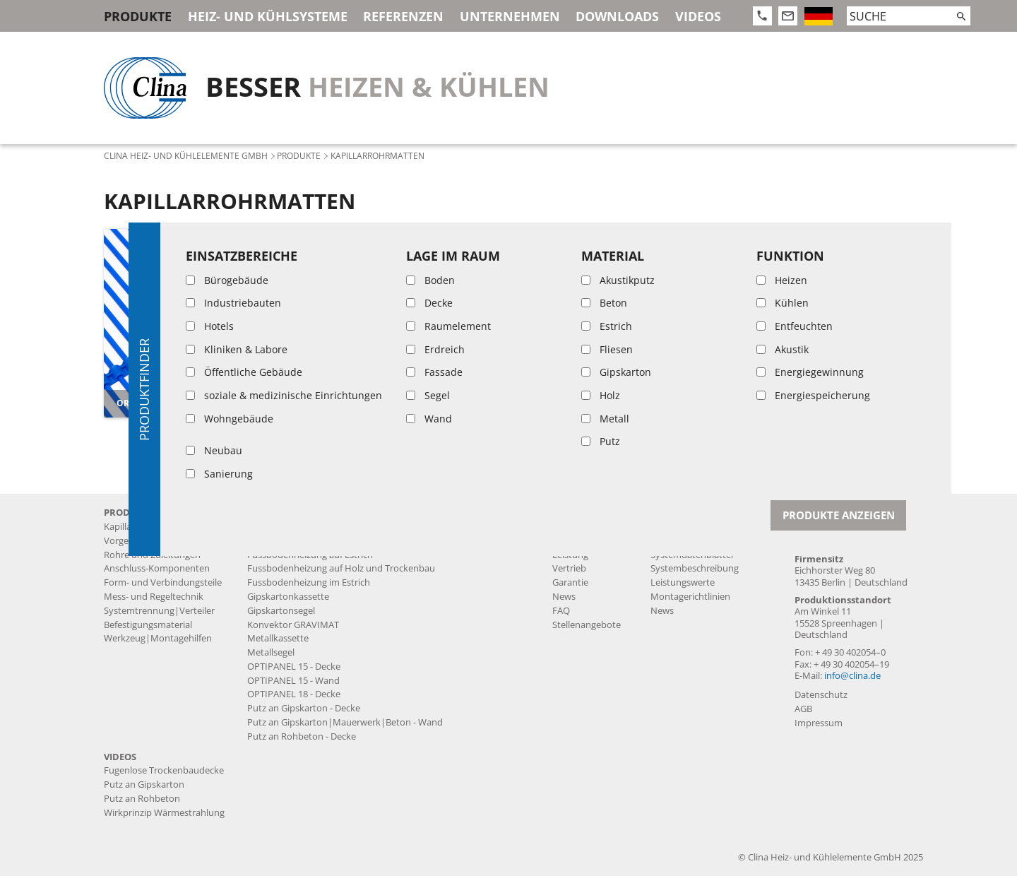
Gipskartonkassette (288, 597)
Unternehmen (510, 16)
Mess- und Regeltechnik (153, 597)
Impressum (819, 723)
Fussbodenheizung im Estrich (308, 582)
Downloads (617, 16)
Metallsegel (271, 652)
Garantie (570, 582)
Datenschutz (821, 695)
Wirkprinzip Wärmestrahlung (164, 813)
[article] (198, 323)
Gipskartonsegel (281, 611)
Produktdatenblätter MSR (704, 541)
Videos (698, 16)
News (564, 597)
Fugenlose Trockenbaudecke (307, 541)
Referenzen (403, 16)
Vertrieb (569, 568)
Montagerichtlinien (690, 597)
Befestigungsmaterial (148, 625)
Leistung (570, 555)
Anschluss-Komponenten (157, 568)
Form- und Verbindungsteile (163, 582)
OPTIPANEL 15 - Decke (293, 667)
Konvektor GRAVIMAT (293, 625)
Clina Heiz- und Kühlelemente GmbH (186, 155)
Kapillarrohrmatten (144, 527)
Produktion (576, 541)
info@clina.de (852, 676)
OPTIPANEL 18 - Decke (293, 694)
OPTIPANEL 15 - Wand (293, 681)
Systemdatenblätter (692, 555)
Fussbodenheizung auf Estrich (310, 555)
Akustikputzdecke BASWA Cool (311, 527)
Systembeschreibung (694, 568)
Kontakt (817, 513)
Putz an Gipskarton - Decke (303, 708)
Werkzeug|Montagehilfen (158, 638)
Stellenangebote (586, 625)
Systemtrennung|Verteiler (159, 611)
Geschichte (575, 527)
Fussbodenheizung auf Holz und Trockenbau (341, 568)
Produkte (138, 16)
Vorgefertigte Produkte (152, 541)
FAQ (561, 611)
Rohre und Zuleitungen (152, 555)
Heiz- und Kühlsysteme (267, 16)
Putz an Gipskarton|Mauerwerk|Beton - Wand (345, 722)
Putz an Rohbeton (142, 799)
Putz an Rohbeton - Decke (301, 736)
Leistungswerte (682, 582)
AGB (803, 709)
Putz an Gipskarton (144, 785)
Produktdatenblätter (694, 527)
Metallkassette (278, 638)
